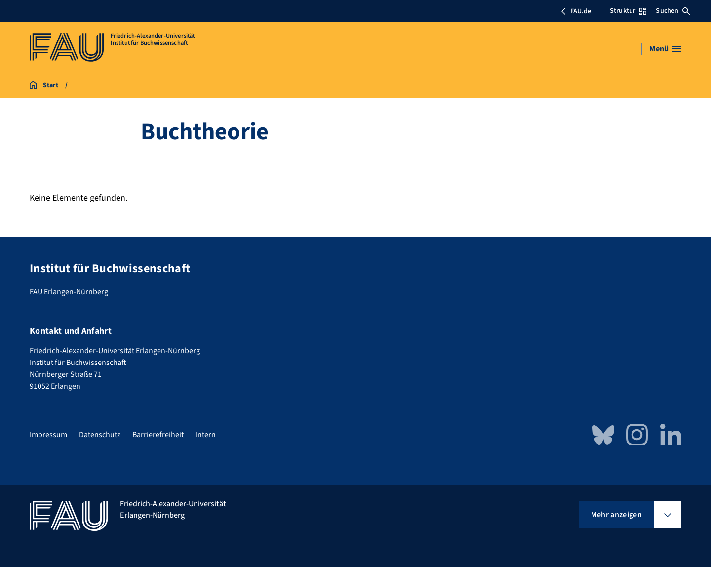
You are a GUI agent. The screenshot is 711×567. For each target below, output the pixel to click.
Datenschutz (99, 434)
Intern (206, 434)
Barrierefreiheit (158, 434)
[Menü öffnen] (665, 49)
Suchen (673, 11)
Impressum (48, 434)
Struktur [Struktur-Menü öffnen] (628, 11)
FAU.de (575, 11)
